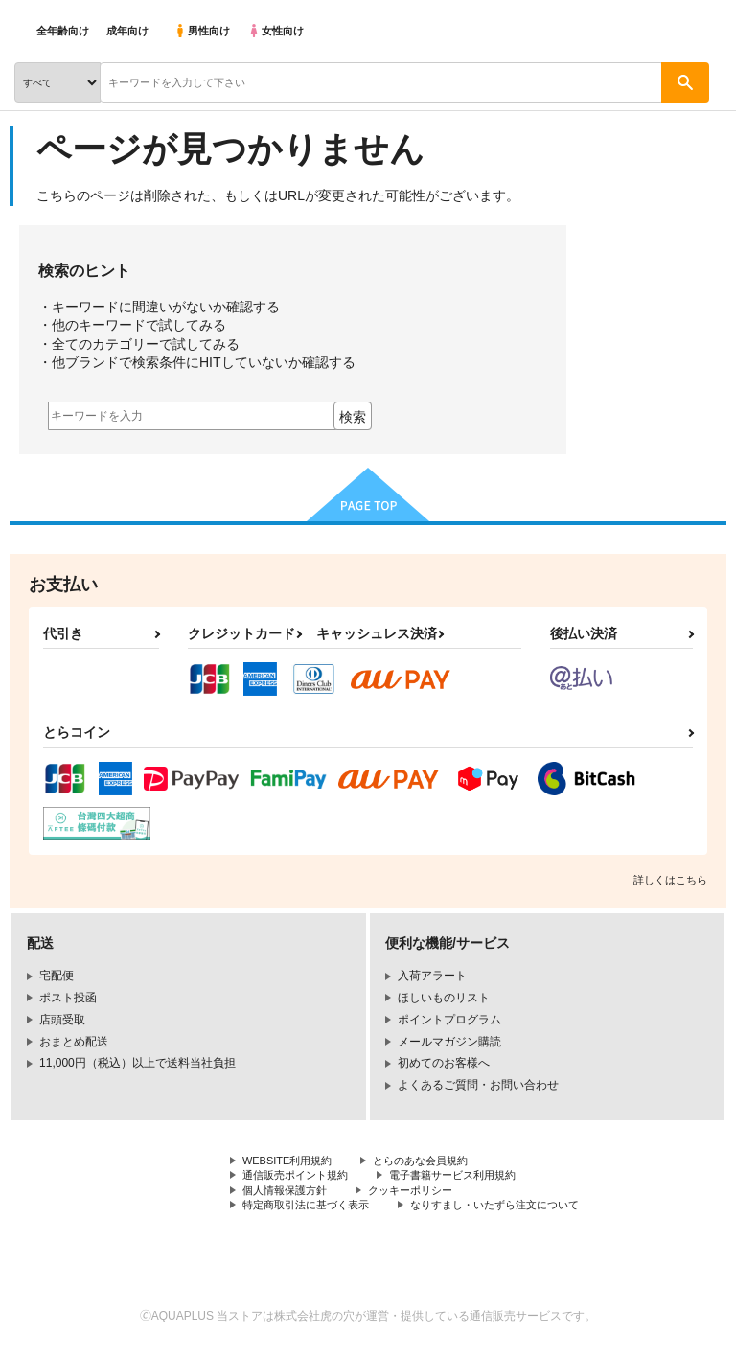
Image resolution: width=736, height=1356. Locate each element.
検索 (352, 417)
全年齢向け (62, 30)
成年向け (127, 30)
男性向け (201, 30)
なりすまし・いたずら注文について (514, 1209)
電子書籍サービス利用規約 (468, 1177)
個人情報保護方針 (288, 1194)
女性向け (275, 30)
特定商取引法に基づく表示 (311, 1209)
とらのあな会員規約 (433, 1161)
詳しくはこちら (670, 879)
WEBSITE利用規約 (291, 1161)
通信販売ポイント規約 (299, 1177)
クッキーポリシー (422, 1194)
